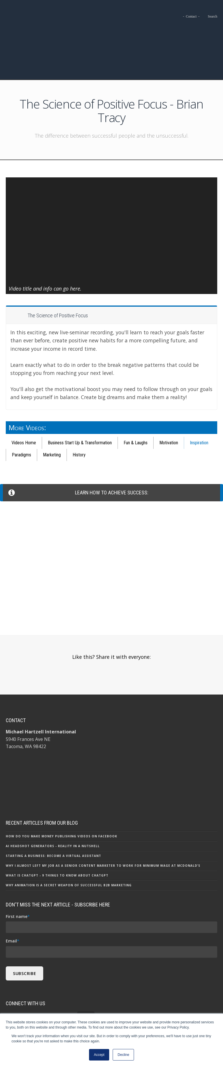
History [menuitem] (79, 422)
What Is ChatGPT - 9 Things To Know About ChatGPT (57, 839)
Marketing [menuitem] (52, 422)
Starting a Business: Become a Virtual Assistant (53, 820)
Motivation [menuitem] (168, 410)
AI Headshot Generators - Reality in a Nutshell (53, 810)
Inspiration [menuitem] (199, 410)
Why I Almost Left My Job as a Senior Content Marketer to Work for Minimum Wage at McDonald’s (103, 830)
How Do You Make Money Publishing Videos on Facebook (61, 800)
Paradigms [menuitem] (21, 422)
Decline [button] (123, 1055)
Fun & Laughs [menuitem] (136, 410)
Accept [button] (99, 1055)
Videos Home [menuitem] (24, 410)
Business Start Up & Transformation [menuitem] (80, 410)
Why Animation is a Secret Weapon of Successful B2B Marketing (69, 849)
